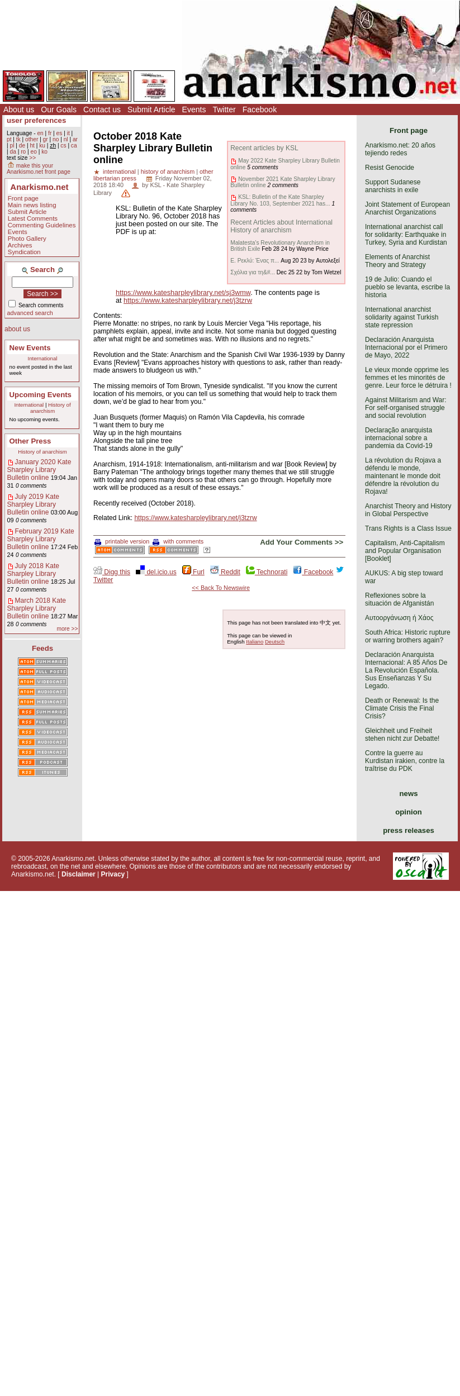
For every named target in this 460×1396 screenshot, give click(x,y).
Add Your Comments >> (301, 542)
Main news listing (32, 205)
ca (74, 145)
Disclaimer (78, 874)
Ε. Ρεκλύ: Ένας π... (254, 261)
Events (194, 109)
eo (34, 152)
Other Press (30, 441)
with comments (178, 541)
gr (45, 139)
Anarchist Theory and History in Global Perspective (408, 510)
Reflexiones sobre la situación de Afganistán (399, 599)
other (31, 139)
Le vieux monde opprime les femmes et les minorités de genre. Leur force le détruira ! (408, 377)
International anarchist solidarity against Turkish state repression (401, 317)
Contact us (102, 109)
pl (12, 145)
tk (18, 139)
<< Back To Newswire (221, 587)
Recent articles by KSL (264, 148)
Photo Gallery (27, 238)
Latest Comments (33, 218)
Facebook (260, 109)
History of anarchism (50, 408)
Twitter (223, 109)
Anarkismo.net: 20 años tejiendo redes (400, 149)
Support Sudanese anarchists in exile (392, 186)
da (13, 152)
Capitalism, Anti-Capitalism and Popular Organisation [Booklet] (405, 551)
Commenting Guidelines (42, 225)
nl (66, 139)
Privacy (113, 874)
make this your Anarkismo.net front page (38, 169)
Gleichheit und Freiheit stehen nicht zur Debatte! (402, 734)
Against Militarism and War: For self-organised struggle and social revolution (406, 408)
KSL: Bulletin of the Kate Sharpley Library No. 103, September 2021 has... (280, 200)
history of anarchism (168, 171)
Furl (193, 572)
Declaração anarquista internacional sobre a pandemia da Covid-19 (399, 438)
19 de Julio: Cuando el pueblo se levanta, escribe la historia (407, 287)
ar (75, 139)
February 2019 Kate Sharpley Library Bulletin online (40, 539)
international (119, 171)
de (22, 145)
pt (9, 139)
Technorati (266, 572)
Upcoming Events (41, 394)
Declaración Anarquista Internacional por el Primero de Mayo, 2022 (406, 347)
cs (63, 145)
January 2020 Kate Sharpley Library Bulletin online (39, 470)
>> (32, 158)
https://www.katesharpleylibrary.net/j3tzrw (188, 300)
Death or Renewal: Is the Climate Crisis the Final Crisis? (402, 708)
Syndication (24, 252)
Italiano (254, 642)
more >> (67, 629)
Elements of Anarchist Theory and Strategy (397, 261)
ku (42, 145)
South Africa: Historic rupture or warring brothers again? (407, 636)
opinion (408, 812)
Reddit (225, 572)
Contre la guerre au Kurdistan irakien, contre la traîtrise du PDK (404, 761)
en (40, 133)
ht (32, 145)
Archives (20, 245)
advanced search (30, 312)
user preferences (36, 120)
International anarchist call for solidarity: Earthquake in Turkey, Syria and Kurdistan (406, 234)
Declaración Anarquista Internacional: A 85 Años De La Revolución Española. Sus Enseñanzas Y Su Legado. (406, 670)
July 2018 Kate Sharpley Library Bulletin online (33, 573)
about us (17, 329)
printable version (121, 541)
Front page (23, 198)
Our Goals (59, 109)
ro (23, 152)
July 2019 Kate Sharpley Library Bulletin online (33, 504)
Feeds (42, 648)
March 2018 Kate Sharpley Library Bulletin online (36, 608)
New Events (30, 348)
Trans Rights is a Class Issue (408, 528)
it (68, 133)
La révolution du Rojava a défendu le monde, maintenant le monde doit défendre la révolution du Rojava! (403, 475)
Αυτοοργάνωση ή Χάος (399, 618)
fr (49, 133)
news (409, 793)
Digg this (111, 572)
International (43, 358)
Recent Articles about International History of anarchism (281, 226)
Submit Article (151, 109)
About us (18, 109)
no (56, 139)
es (59, 133)
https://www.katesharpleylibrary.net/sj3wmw (183, 293)
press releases (408, 830)
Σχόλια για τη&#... (252, 272)
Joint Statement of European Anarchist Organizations (407, 208)
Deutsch (274, 642)
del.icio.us (156, 572)
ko (44, 152)
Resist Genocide (389, 167)
